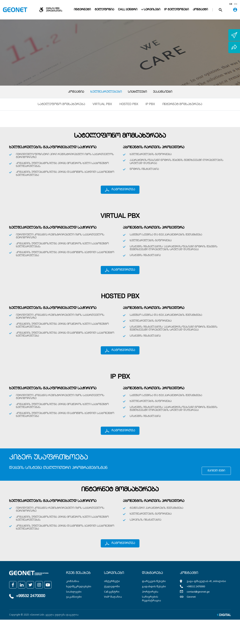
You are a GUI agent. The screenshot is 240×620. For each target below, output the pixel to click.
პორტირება (150, 592)
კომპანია (76, 92)
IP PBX (150, 104)
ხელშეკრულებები (106, 92)
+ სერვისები (150, 9)
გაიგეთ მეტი (216, 471)
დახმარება (152, 573)
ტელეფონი (112, 586)
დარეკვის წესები (154, 581)
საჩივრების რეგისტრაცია (151, 598)
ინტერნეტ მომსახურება (182, 104)
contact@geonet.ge (198, 592)
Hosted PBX (128, 104)
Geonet (191, 597)
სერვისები (114, 573)
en (235, 4)
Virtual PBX (102, 104)
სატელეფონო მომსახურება (61, 104)
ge (230, 4)
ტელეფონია (104, 9)
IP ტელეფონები (176, 9)
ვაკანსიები (162, 92)
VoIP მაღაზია (113, 597)
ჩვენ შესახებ (78, 573)
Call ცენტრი (127, 9)
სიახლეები (137, 92)
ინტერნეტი (82, 9)
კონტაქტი (200, 9)
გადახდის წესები (154, 586)
